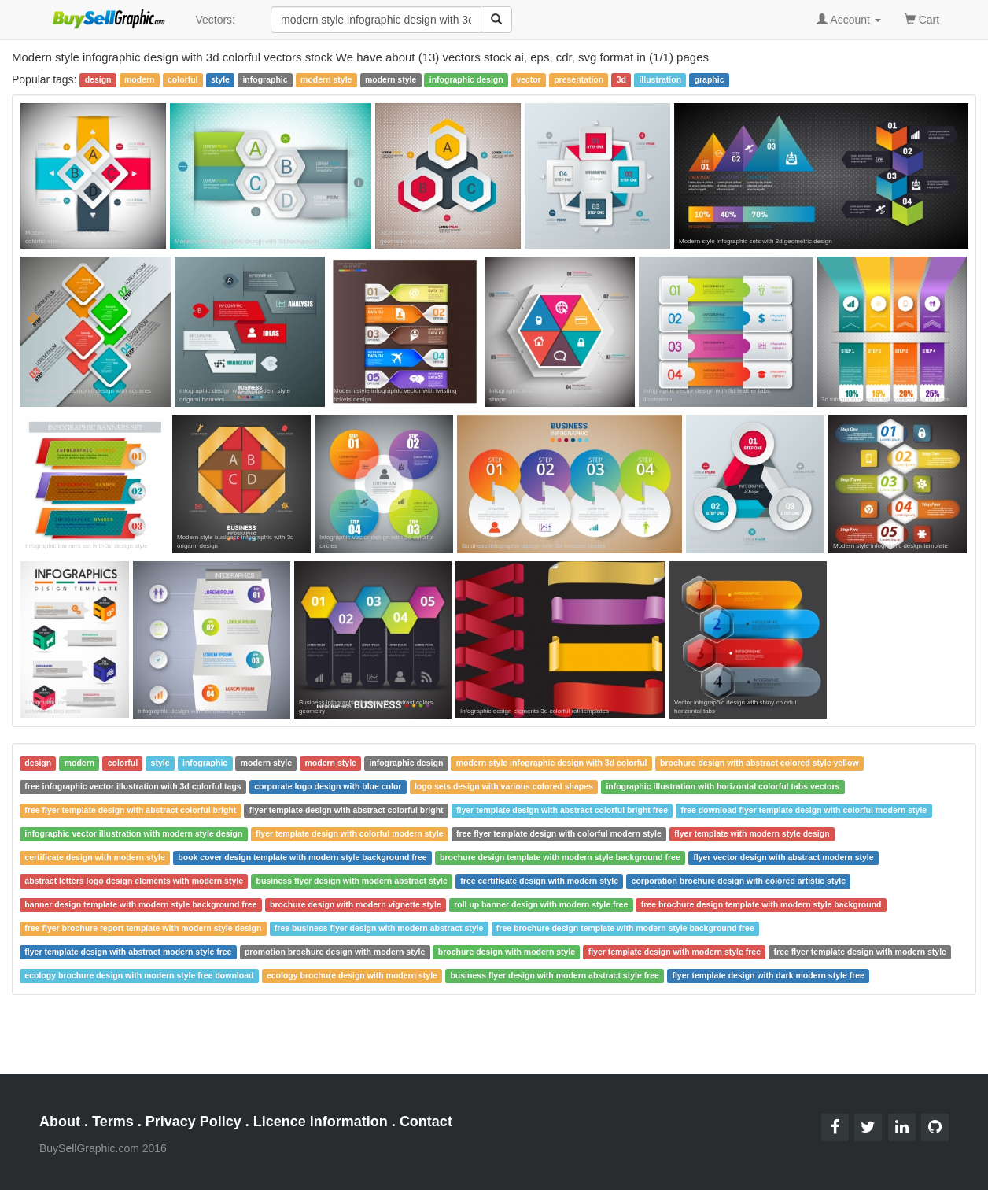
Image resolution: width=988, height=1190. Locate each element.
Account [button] (849, 19)
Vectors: (215, 19)
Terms (113, 1121)
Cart (922, 18)
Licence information (320, 1121)
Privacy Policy (193, 1121)
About (59, 1121)
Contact (426, 1121)
